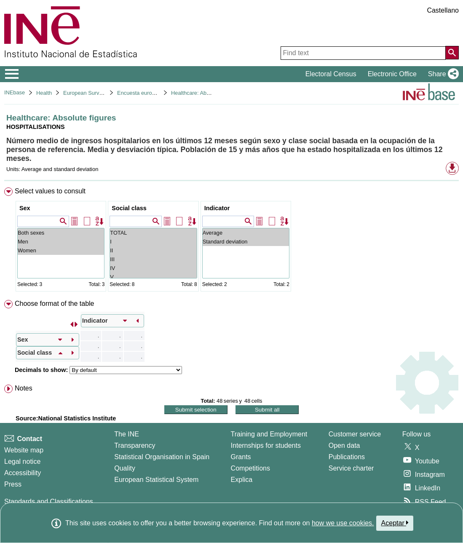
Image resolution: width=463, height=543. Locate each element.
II (153, 250)
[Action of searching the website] (452, 52)
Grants (241, 456)
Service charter (351, 468)
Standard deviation (246, 241)
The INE (126, 434)
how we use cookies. (343, 523)
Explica (242, 479)
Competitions (250, 468)
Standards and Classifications (48, 501)
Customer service (355, 434)
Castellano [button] (443, 10)
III (153, 259)
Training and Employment (269, 434)
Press (12, 484)
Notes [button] (23, 388)
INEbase (14, 92)
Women (61, 250)
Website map (23, 450)
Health (44, 93)
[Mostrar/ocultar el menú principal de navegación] (12, 74)
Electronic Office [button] (392, 74)
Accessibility (22, 472)
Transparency (134, 445)
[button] (442, 74)
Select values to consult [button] (50, 191)
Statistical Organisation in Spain (161, 456)
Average (246, 232)
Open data (344, 445)
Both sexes (61, 232)
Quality (124, 468)
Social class (129, 208)
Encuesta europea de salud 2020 (156, 93)
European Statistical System (156, 479)
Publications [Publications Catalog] (347, 456)
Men (61, 241)
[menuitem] (231, 241)
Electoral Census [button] (330, 74)
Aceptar (395, 523)
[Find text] (363, 53)
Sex (24, 208)
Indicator (217, 208)
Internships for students (266, 445)
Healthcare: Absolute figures (204, 93)
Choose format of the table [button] (54, 303)
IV (153, 268)
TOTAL (153, 232)
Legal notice (22, 461)
